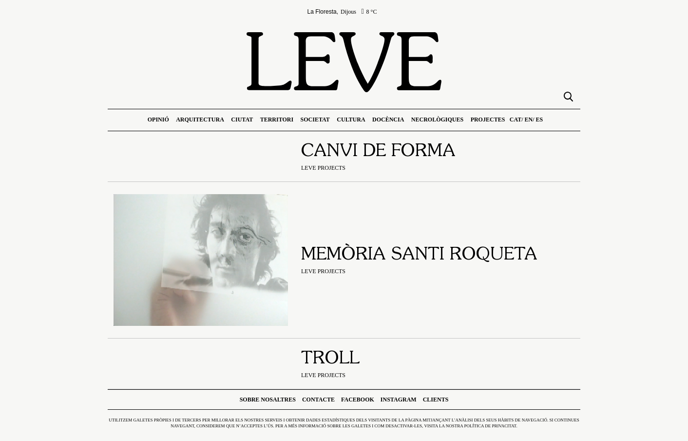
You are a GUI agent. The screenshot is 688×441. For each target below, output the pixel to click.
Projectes (488, 119)
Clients (436, 399)
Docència (388, 119)
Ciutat (242, 119)
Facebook (357, 399)
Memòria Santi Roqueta (419, 255)
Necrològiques (437, 119)
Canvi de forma (378, 151)
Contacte (318, 399)
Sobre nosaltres (268, 399)
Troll (330, 359)
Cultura (351, 119)
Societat (315, 119)
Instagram (399, 399)
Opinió (158, 119)
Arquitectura (200, 119)
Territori (276, 119)
